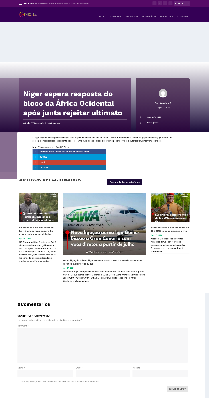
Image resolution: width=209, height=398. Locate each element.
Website (136, 349)
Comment (23, 307)
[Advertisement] (104, 37)
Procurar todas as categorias (125, 163)
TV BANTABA (166, 13)
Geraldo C (165, 99)
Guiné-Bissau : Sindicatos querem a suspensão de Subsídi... (62, 3)
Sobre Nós (115, 13)
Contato (182, 13)
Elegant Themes (39, 395)
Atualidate (131, 13)
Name (21, 349)
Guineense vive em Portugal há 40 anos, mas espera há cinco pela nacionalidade (37, 212)
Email (79, 349)
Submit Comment (177, 370)
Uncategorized (153, 119)
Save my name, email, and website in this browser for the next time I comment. (60, 363)
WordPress (65, 395)
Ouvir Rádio (149, 13)
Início (102, 13)
